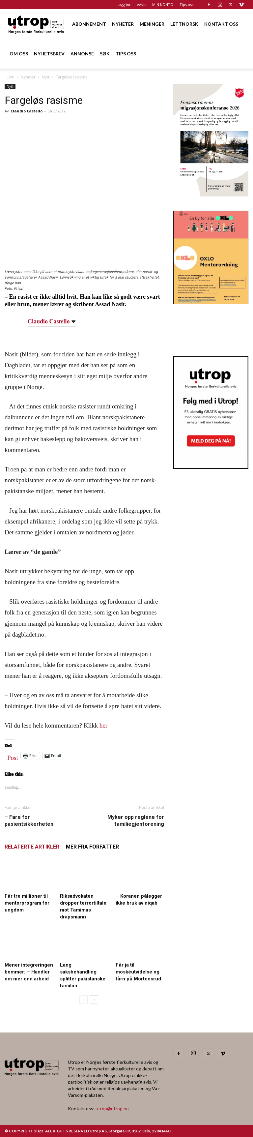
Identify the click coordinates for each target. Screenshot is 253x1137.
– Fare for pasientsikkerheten (29, 820)
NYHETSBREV (49, 53)
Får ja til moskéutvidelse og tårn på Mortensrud (138, 972)
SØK (105, 53)
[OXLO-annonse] (210, 302)
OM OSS (19, 53)
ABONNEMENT (89, 24)
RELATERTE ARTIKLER (32, 847)
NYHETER (123, 24)
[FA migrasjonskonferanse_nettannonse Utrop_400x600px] (210, 194)
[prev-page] (83, 999)
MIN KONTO (162, 4)
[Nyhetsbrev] (210, 466)
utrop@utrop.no (112, 1108)
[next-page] (94, 999)
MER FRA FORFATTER (92, 847)
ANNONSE (82, 53)
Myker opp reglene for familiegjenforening (135, 820)
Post (12, 756)
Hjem (9, 77)
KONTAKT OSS (221, 24)
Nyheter (28, 77)
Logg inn (124, 4)
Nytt (45, 77)
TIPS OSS (126, 53)
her (103, 725)
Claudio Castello (26, 110)
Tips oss (186, 4)
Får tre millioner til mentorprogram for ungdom (27, 903)
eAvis (141, 4)
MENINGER (152, 24)
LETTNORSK (184, 24)
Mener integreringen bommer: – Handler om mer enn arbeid (29, 972)
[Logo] (36, 24)
